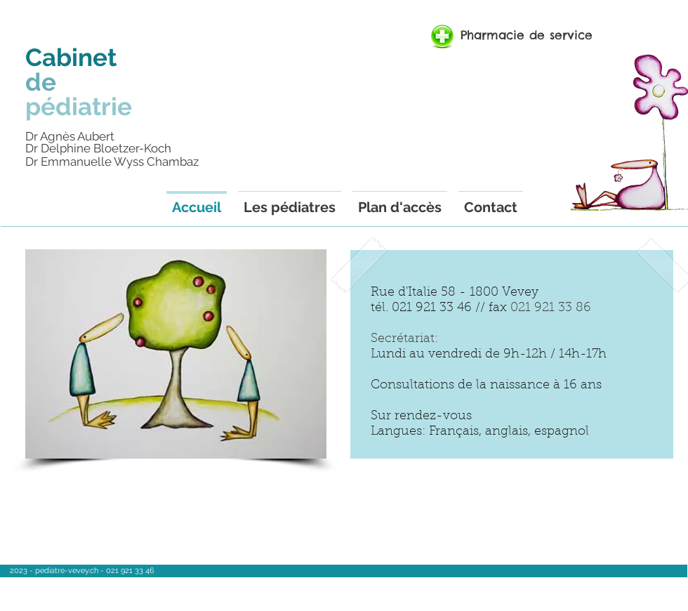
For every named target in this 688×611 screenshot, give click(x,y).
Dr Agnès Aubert (69, 136)
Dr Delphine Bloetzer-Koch (98, 148)
